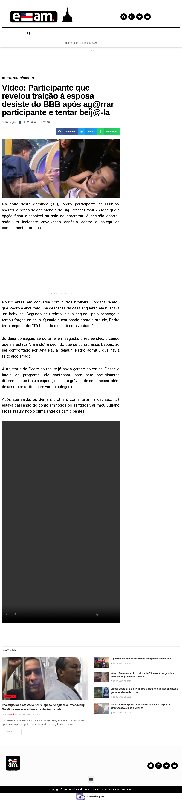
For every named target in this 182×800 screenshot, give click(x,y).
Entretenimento (20, 78)
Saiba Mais (11, 732)
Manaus (10, 697)
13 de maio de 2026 (29, 714)
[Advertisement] (61, 264)
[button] (5, 32)
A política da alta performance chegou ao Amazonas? (141, 658)
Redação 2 (11, 714)
